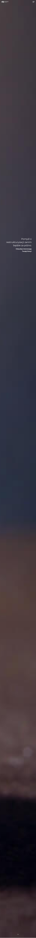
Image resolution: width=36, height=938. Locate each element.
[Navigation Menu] (33, 2)
